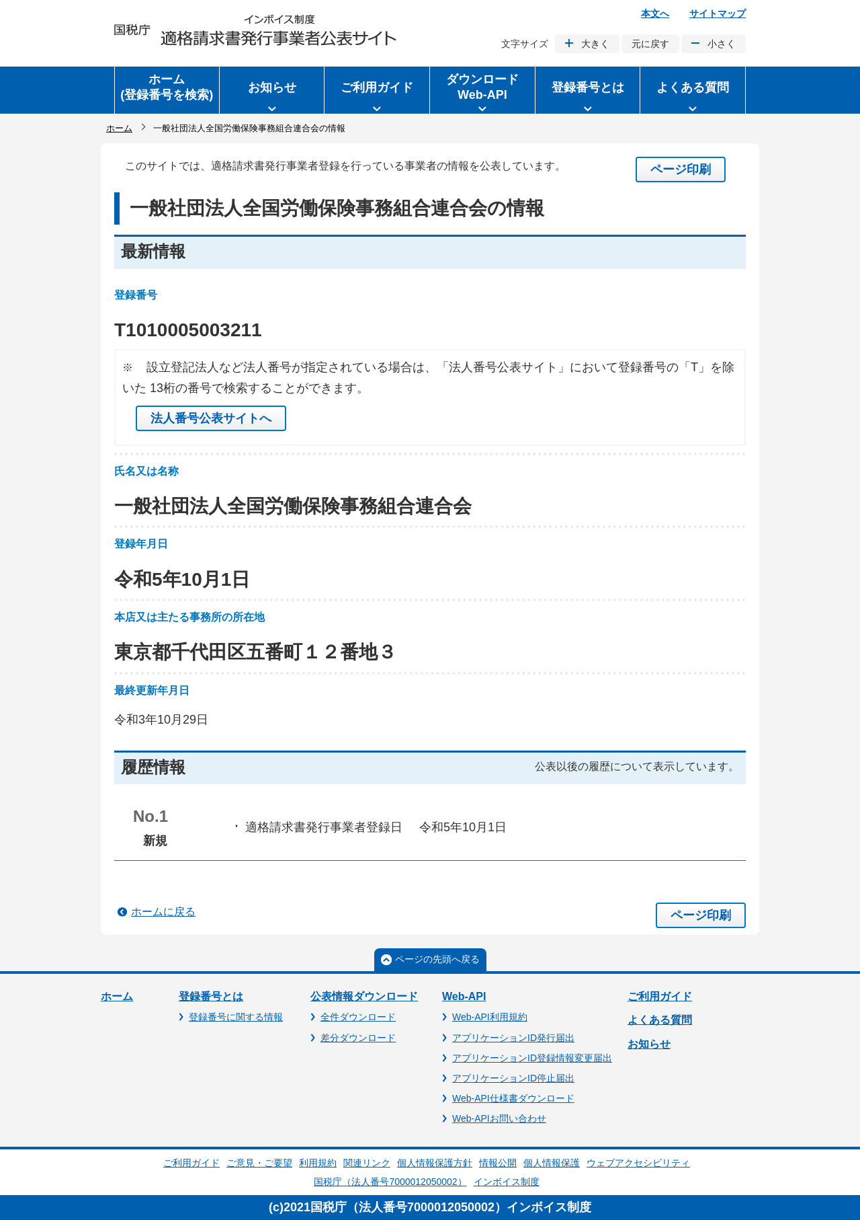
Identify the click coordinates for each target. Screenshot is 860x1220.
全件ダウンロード (358, 1017)
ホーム (119, 128)
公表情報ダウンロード (364, 996)
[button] (272, 90)
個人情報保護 (551, 1162)
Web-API (464, 996)
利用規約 (318, 1162)
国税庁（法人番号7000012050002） (390, 1181)
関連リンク (366, 1162)
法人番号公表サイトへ (210, 418)
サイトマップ (717, 13)
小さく (721, 43)
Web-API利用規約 (489, 1017)
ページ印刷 (680, 169)
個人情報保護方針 (434, 1162)
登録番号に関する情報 (236, 1017)
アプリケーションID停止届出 (513, 1078)
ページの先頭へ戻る (437, 959)
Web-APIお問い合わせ (499, 1118)
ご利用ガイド (660, 996)
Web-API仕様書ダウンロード (513, 1098)
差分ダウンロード (358, 1037)
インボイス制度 (507, 1181)
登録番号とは (211, 996)
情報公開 (498, 1162)
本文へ (655, 13)
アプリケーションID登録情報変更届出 (532, 1058)
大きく (595, 43)
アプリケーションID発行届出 (513, 1037)
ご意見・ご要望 (259, 1162)
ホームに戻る (163, 911)
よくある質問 (660, 1020)
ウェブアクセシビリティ (638, 1162)
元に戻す (650, 43)
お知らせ (649, 1044)
